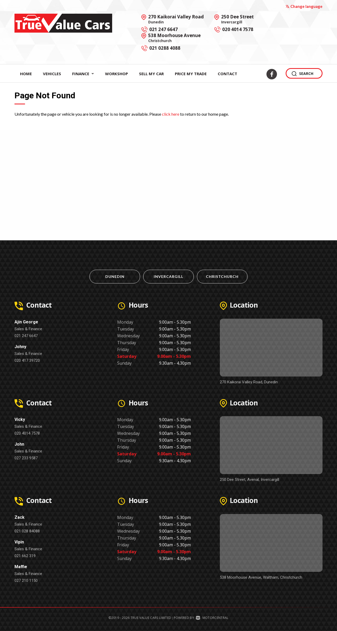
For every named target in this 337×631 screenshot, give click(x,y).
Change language (304, 6)
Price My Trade (191, 73)
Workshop (116, 73)
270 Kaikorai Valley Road (176, 19)
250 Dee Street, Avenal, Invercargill (249, 479)
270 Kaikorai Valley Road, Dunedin (249, 382)
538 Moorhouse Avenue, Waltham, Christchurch (261, 577)
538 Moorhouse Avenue (174, 37)
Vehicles (52, 73)
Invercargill (168, 276)
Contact (227, 73)
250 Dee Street (237, 19)
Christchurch (222, 276)
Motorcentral (212, 617)
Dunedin (115, 276)
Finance (83, 73)
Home (26, 73)
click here (170, 113)
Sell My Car (151, 73)
